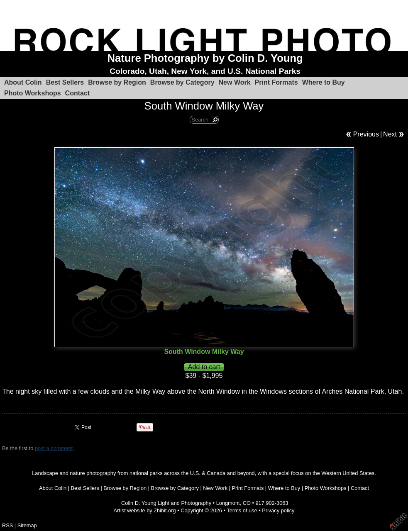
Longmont (228, 503)
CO (247, 503)
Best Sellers (65, 82)
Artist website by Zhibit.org (145, 510)
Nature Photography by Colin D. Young (205, 58)
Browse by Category (182, 82)
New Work (235, 82)
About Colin (23, 82)
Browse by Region (117, 82)
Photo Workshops (32, 93)
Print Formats (276, 82)
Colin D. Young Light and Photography (166, 503)
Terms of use (242, 510)
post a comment (54, 448)
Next (390, 134)
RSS (7, 525)
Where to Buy (323, 82)
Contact (77, 93)
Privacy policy (278, 510)
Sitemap (27, 525)
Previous (366, 134)
